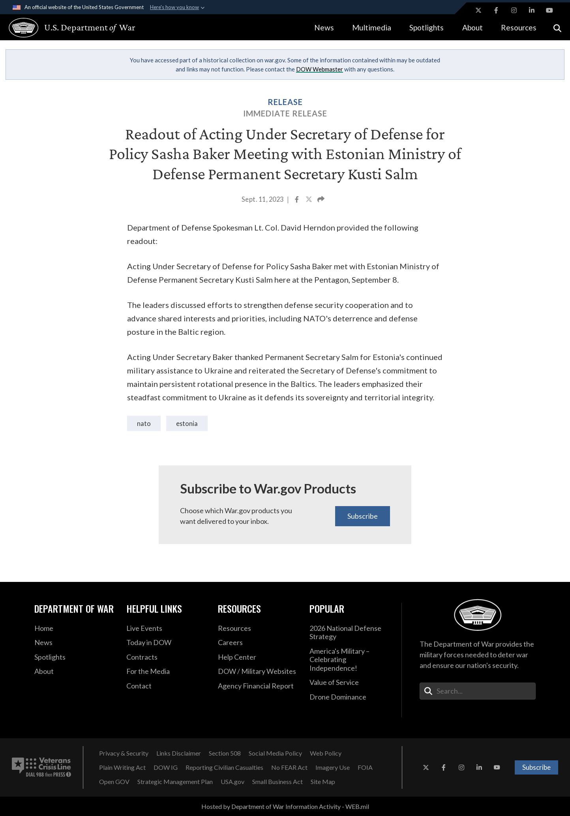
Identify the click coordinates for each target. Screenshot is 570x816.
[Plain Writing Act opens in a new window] (122, 767)
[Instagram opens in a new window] (514, 10)
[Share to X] (309, 200)
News (324, 27)
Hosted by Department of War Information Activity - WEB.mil (285, 806)
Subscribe (362, 516)
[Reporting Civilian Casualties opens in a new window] (224, 767)
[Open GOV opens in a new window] (114, 782)
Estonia (187, 423)
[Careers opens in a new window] (258, 642)
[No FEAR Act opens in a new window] (289, 767)
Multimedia (371, 27)
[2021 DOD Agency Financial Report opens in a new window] (258, 686)
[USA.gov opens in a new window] (232, 782)
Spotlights (426, 27)
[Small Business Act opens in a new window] (277, 782)
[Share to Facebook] (297, 200)
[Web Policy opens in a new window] (325, 753)
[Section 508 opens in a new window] (225, 753)
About (472, 27)
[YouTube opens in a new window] (549, 10)
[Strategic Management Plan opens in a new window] (175, 782)
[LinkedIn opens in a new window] (532, 10)
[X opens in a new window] (478, 10)
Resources (518, 27)
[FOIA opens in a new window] (365, 767)
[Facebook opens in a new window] (496, 10)
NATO (144, 423)
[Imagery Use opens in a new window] (332, 767)
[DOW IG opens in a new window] (166, 767)
